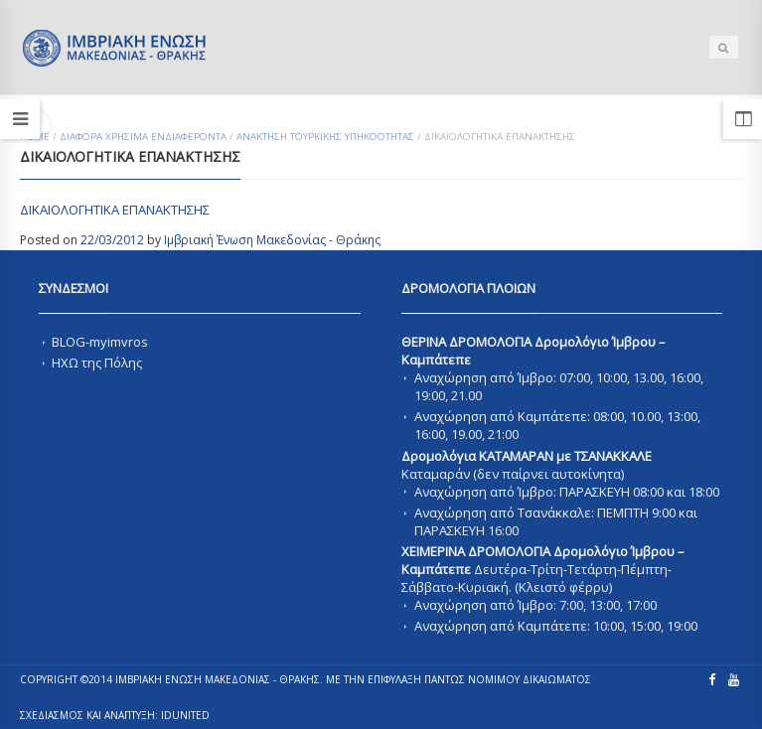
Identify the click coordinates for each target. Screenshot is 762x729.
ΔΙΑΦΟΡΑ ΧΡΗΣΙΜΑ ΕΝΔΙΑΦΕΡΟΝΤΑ (143, 136)
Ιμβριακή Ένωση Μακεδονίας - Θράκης (272, 239)
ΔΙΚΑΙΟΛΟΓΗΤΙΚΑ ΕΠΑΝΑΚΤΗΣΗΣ (115, 210)
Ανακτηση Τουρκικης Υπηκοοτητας (325, 136)
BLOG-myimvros (100, 342)
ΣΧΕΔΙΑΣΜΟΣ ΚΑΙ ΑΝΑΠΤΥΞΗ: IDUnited (115, 715)
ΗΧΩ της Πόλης (97, 362)
